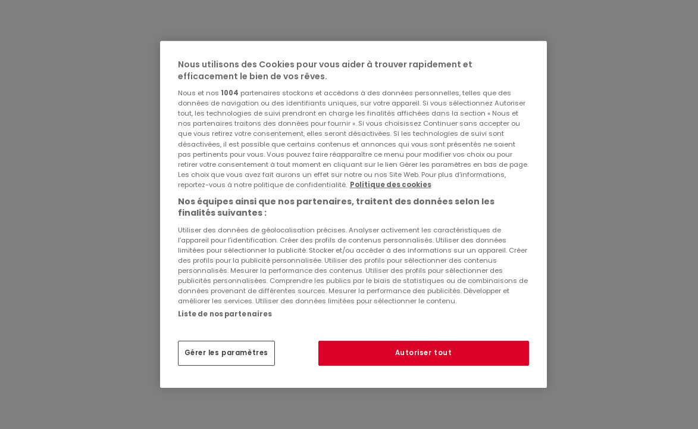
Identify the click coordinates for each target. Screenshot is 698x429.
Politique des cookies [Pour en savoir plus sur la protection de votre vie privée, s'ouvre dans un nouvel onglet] (390, 184)
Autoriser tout (423, 353)
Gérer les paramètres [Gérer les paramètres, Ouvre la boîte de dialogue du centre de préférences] (226, 353)
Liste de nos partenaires (225, 314)
